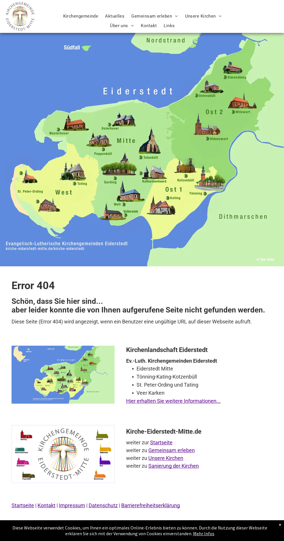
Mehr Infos (203, 533)
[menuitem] (81, 16)
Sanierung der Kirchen (173, 466)
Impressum (72, 505)
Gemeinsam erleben (171, 450)
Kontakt (46, 505)
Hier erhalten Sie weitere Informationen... (173, 401)
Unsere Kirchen (165, 458)
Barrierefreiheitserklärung (150, 505)
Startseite (161, 442)
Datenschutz (103, 505)
